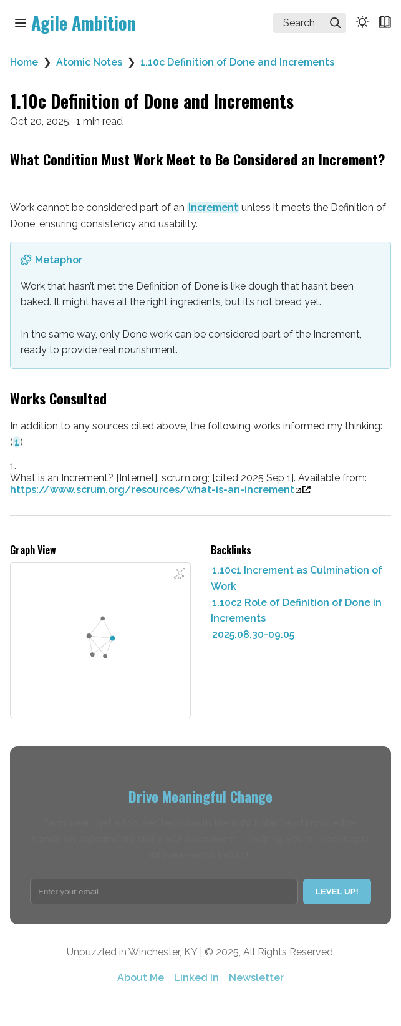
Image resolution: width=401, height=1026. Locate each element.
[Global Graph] (179, 573)
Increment (213, 207)
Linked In (196, 978)
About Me (140, 978)
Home (24, 62)
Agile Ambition (83, 23)
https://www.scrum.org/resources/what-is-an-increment (155, 490)
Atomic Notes (89, 62)
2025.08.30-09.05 (253, 634)
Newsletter (256, 978)
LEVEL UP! (337, 891)
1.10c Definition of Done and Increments (237, 62)
